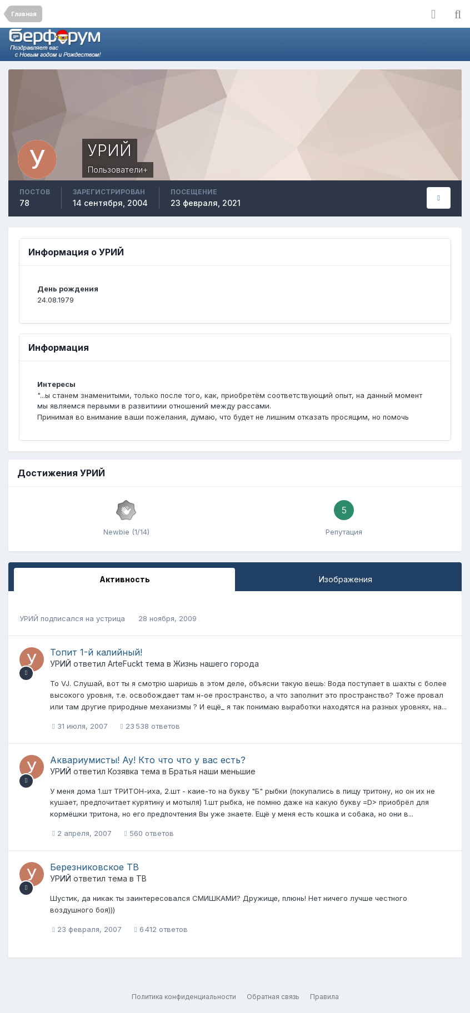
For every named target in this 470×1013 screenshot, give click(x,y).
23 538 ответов (150, 726)
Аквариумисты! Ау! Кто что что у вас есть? (148, 759)
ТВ (141, 878)
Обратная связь (273, 996)
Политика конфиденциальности (184, 996)
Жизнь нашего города (216, 663)
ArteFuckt (125, 663)
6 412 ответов (161, 929)
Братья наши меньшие (212, 771)
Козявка (123, 771)
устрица (110, 618)
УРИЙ (28, 618)
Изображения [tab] (345, 579)
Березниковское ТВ (94, 867)
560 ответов (149, 833)
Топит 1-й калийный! (96, 652)
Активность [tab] (124, 579)
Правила (324, 996)
